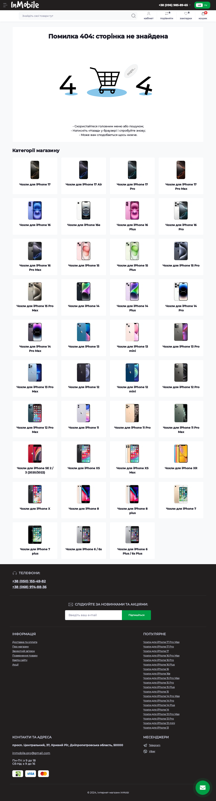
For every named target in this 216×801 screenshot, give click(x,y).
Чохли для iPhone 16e (156, 673)
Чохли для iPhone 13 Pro (158, 718)
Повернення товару (25, 655)
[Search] (133, 16)
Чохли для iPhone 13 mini (159, 723)
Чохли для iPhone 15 (156, 691)
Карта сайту (19, 660)
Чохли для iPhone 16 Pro (158, 660)
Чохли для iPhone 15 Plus (159, 687)
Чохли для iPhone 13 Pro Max (161, 714)
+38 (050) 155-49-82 (29, 581)
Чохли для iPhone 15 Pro (158, 682)
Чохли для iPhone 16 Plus (159, 664)
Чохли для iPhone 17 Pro (158, 646)
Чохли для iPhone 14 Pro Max (161, 696)
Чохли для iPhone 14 (156, 709)
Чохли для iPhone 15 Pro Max (161, 678)
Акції (15, 664)
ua (199, 5)
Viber (152, 751)
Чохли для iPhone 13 (156, 727)
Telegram (154, 745)
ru (205, 5)
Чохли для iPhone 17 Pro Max (161, 642)
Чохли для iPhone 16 (156, 669)
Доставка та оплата (24, 642)
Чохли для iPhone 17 (156, 651)
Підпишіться (136, 615)
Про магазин (20, 646)
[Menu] (5, 5)
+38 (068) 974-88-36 (29, 587)
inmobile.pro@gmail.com (31, 753)
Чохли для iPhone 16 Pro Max (161, 655)
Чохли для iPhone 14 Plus (159, 705)
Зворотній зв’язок (23, 651)
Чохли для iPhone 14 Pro (158, 700)
